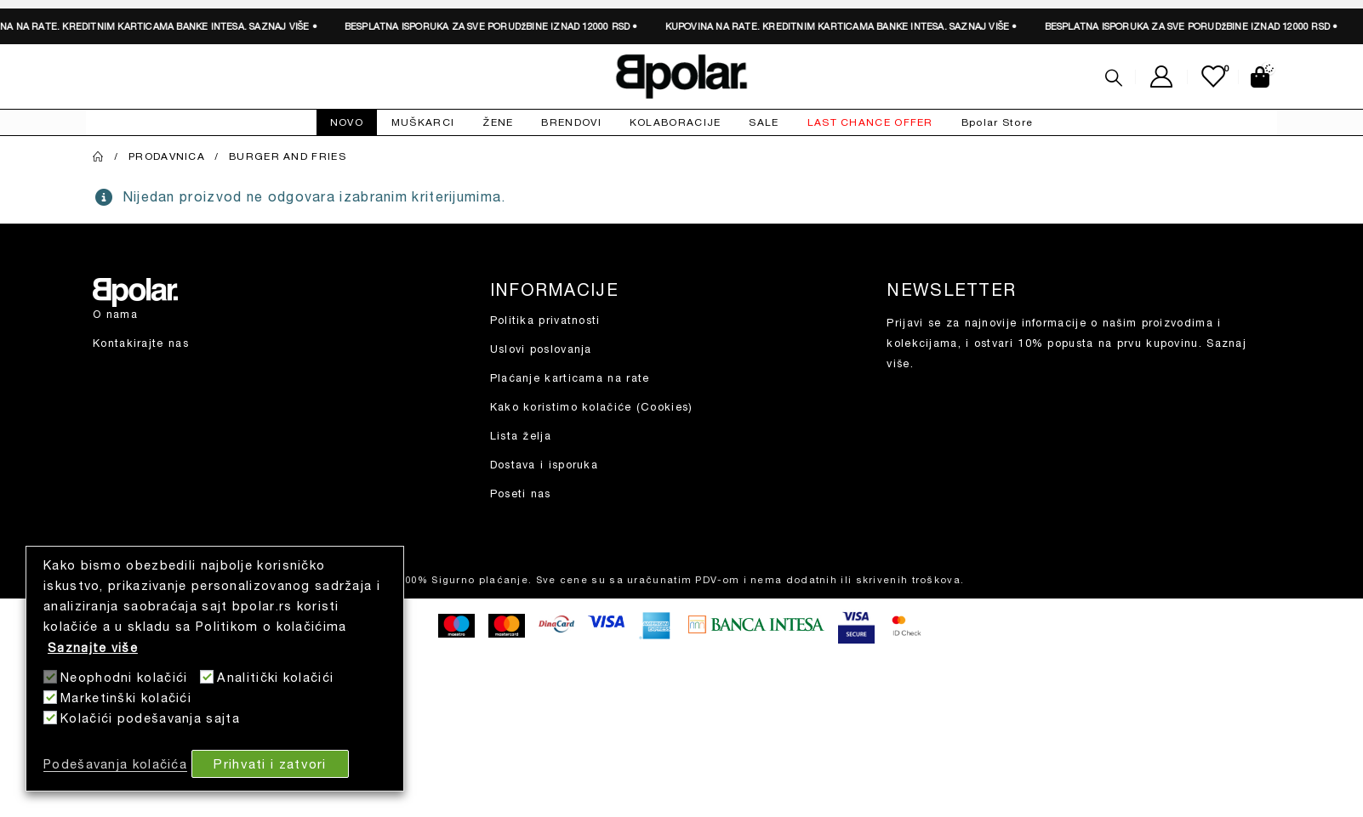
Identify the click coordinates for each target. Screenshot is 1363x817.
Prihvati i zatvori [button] (270, 763)
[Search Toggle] (1114, 77)
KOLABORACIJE (675, 122)
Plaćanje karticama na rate (570, 378)
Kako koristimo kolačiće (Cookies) (591, 406)
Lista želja (520, 435)
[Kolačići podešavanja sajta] (50, 717)
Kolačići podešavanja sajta (150, 718)
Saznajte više (93, 647)
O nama (115, 314)
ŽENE (497, 122)
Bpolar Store (997, 122)
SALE (763, 122)
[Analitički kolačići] (207, 677)
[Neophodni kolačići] (50, 677)
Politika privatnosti (545, 320)
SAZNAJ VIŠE (271, 25)
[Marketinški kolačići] (50, 697)
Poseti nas (520, 493)
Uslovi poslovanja (541, 349)
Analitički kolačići (275, 677)
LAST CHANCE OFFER (870, 122)
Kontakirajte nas (141, 343)
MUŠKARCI (422, 122)
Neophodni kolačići (123, 677)
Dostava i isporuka (544, 464)
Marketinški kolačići (125, 697)
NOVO (346, 122)
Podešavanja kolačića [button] (115, 764)
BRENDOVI (571, 122)
